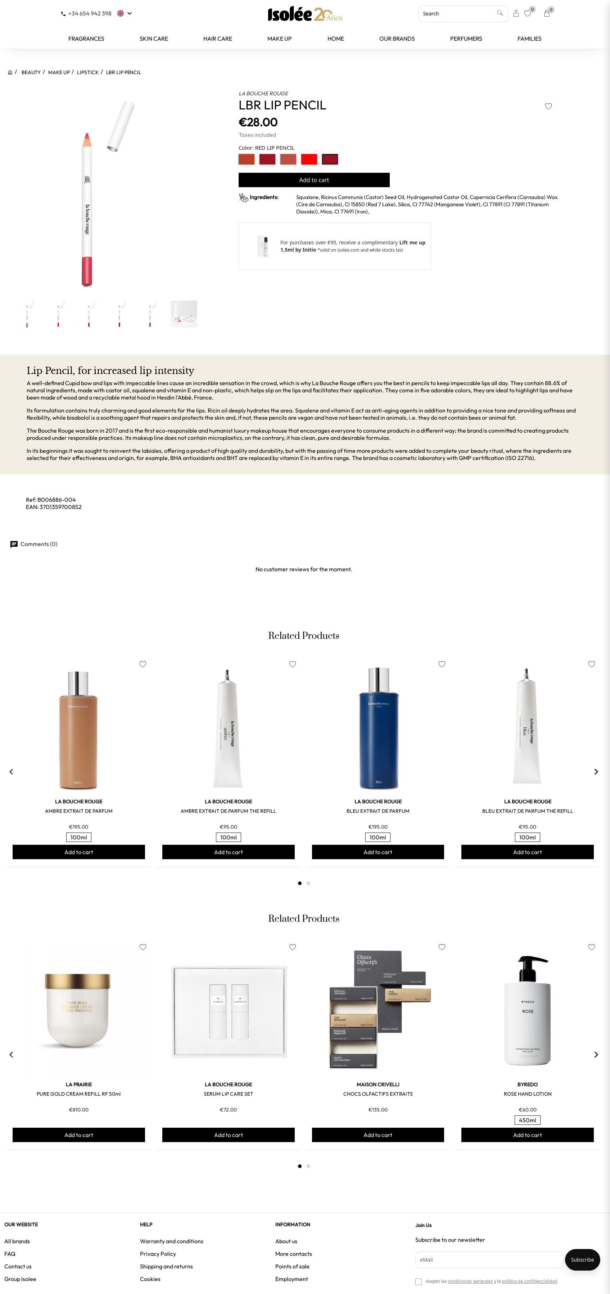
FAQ (9, 1253)
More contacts (293, 1253)
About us (286, 1241)
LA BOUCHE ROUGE (263, 93)
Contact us (18, 1266)
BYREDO (528, 1084)
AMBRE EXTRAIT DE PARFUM (79, 811)
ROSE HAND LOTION (528, 1094)
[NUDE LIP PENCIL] (288, 159)
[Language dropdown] (125, 13)
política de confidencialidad (529, 1281)
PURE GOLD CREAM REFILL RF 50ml (79, 1094)
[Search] (463, 13)
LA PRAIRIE (79, 1084)
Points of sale (292, 1266)
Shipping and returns (166, 1266)
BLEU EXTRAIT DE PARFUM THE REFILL (527, 811)
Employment (291, 1278)
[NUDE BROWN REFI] (246, 159)
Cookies (150, 1278)
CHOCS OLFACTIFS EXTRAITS (378, 1094)
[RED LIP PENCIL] (330, 159)
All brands (17, 1241)
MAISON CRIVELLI (378, 1084)
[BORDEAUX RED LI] (267, 159)
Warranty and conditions (171, 1241)
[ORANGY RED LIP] (309, 159)
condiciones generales (470, 1281)
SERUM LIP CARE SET (228, 1094)
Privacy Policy (158, 1253)
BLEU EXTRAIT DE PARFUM (378, 811)
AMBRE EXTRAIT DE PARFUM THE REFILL (228, 811)
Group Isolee (20, 1278)
